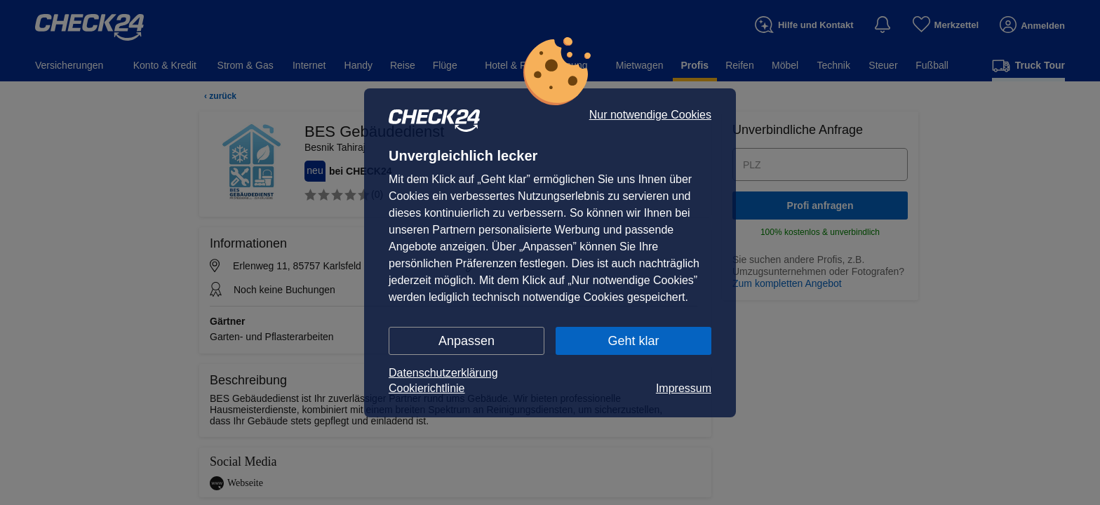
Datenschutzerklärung (443, 373)
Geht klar (633, 341)
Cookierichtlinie (427, 388)
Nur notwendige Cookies (650, 115)
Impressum (683, 388)
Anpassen (466, 341)
